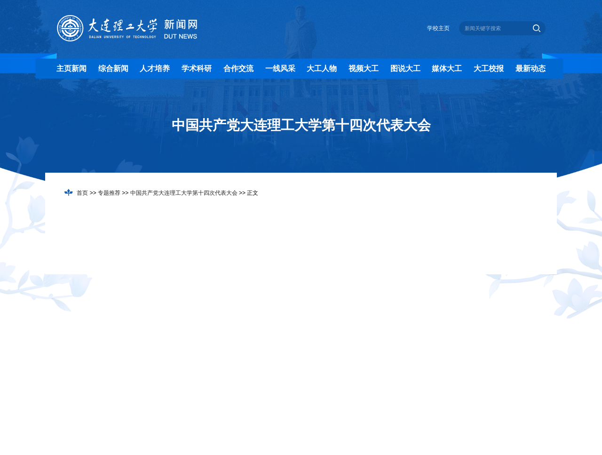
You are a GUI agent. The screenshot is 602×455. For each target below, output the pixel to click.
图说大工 (405, 68)
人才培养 (155, 68)
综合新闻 (113, 68)
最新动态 (530, 68)
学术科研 (197, 68)
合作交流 (238, 68)
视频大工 (364, 68)
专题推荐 (109, 193)
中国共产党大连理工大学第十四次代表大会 (184, 193)
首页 (82, 193)
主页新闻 (71, 68)
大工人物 (322, 68)
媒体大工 (447, 68)
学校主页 (438, 28)
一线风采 (280, 68)
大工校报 (489, 68)
